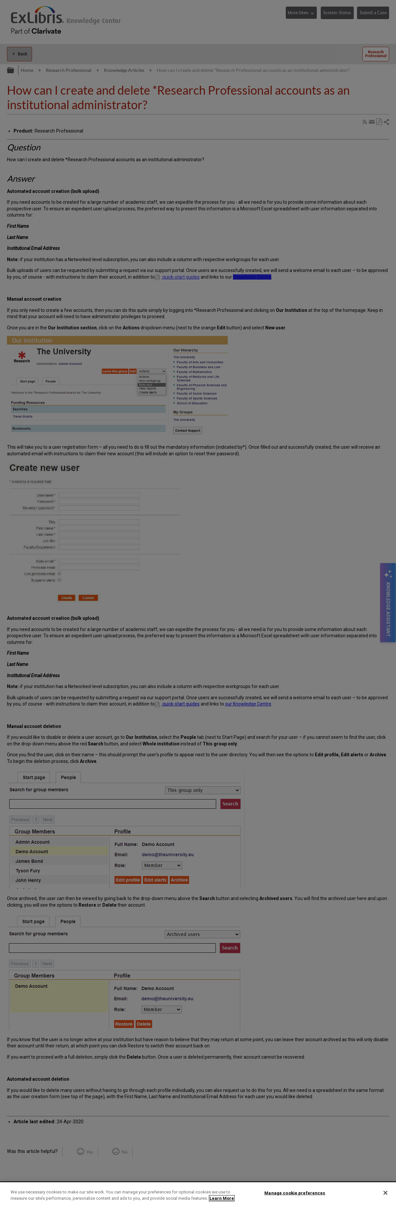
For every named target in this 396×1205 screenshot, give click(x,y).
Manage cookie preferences (294, 1192)
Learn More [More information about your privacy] (222, 1198)
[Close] (385, 1193)
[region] (198, 1193)
